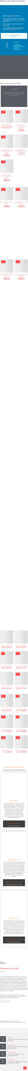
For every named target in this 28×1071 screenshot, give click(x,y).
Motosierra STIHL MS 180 (6, 666)
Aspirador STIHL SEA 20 (7, 708)
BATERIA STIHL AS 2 (6, 750)
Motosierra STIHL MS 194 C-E (21, 686)
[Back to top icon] (25, 1068)
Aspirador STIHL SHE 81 (7, 729)
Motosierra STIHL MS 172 (21, 645)
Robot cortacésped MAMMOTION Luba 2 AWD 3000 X (7, 151)
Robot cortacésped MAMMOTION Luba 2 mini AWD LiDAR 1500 (21, 151)
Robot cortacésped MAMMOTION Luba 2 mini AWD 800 (21, 126)
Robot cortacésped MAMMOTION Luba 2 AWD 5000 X (7, 176)
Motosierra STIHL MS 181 (21, 666)
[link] (14, 253)
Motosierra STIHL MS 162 (6, 645)
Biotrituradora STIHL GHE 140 (21, 750)
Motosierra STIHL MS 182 (6, 686)
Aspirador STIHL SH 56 (21, 708)
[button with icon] (1, 1001)
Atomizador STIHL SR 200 (21, 729)
